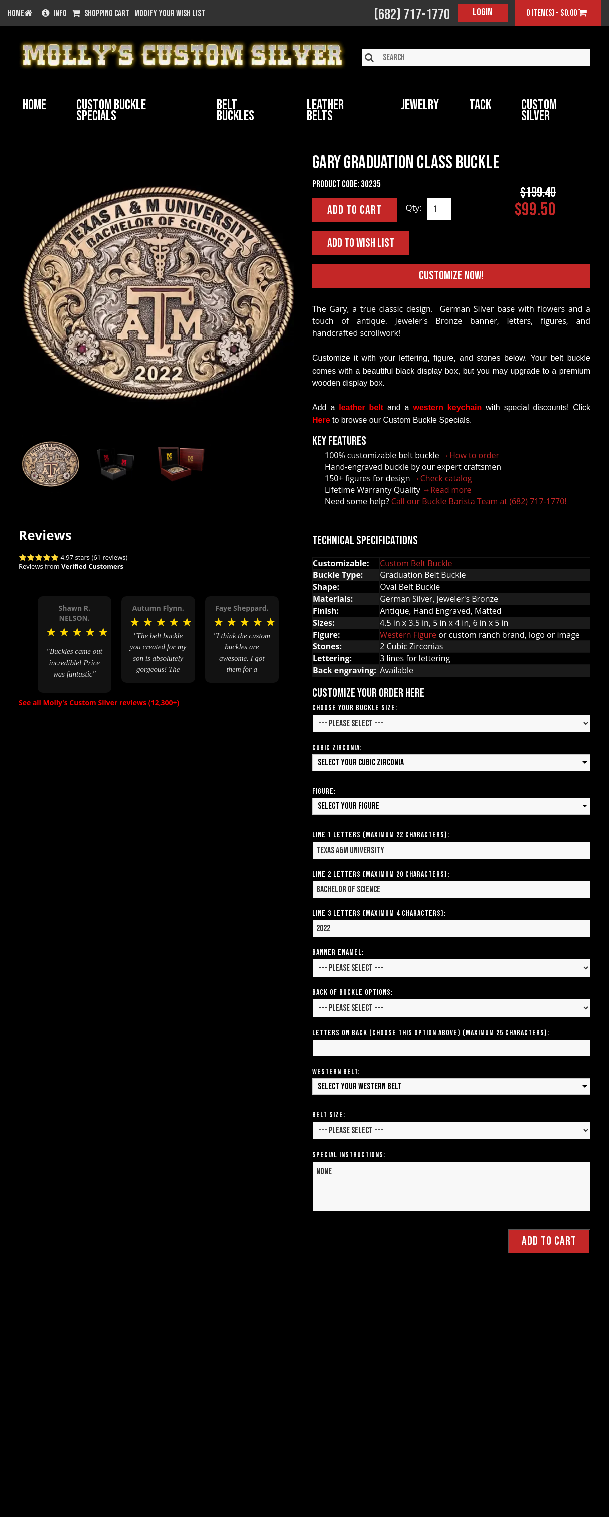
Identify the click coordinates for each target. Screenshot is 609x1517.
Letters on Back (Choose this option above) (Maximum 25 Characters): (430, 1032)
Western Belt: (336, 1071)
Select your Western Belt (360, 1086)
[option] (74, 636)
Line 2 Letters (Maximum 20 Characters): (380, 874)
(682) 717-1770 (412, 15)
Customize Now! (451, 275)
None (451, 1186)
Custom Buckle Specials (111, 110)
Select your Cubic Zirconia (361, 762)
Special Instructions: (348, 1154)
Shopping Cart (100, 14)
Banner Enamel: (338, 952)
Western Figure (408, 634)
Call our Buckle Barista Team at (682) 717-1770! (479, 501)
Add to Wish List (360, 242)
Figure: (324, 791)
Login (482, 12)
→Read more (447, 489)
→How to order (470, 454)
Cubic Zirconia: (337, 747)
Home (34, 105)
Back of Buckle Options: (352, 992)
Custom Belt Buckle (416, 562)
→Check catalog (442, 477)
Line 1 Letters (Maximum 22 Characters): (380, 834)
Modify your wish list (169, 14)
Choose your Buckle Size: (354, 707)
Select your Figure (348, 805)
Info (54, 14)
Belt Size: (328, 1114)
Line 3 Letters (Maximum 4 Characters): (379, 913)
